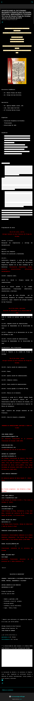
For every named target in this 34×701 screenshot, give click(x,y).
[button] (2, 22)
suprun (20, 699)
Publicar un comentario (7, 690)
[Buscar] (32, 2)
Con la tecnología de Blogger (17, 696)
